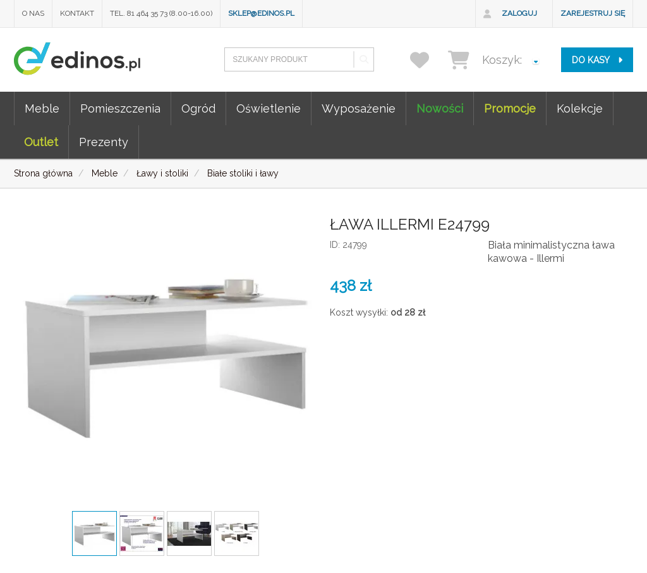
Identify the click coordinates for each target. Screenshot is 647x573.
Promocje (510, 108)
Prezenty (103, 142)
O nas (33, 13)
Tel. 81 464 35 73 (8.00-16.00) (161, 13)
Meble (42, 108)
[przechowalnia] (427, 59)
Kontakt (77, 13)
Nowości (439, 108)
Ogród (198, 108)
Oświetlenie (268, 108)
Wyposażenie (359, 108)
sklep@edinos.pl (261, 13)
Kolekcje (580, 108)
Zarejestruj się (592, 13)
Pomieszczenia (120, 108)
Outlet (41, 142)
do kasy (597, 60)
